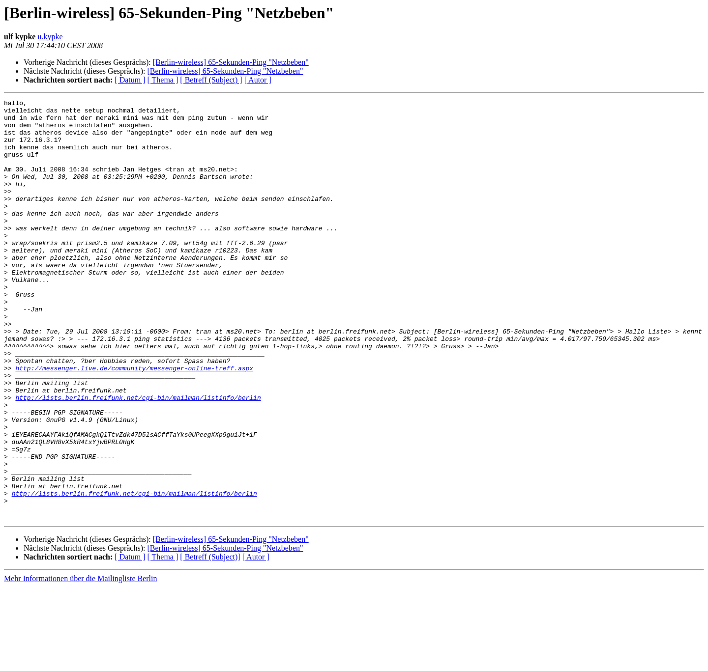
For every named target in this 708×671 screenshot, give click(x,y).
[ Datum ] (130, 80)
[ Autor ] (257, 80)
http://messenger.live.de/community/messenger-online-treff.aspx (134, 422)
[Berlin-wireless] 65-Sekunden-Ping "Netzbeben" (231, 62)
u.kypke (49, 36)
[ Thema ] (163, 80)
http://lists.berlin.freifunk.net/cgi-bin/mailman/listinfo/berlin (138, 457)
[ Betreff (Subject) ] (211, 80)
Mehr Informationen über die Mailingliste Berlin (80, 662)
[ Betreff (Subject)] (210, 641)
